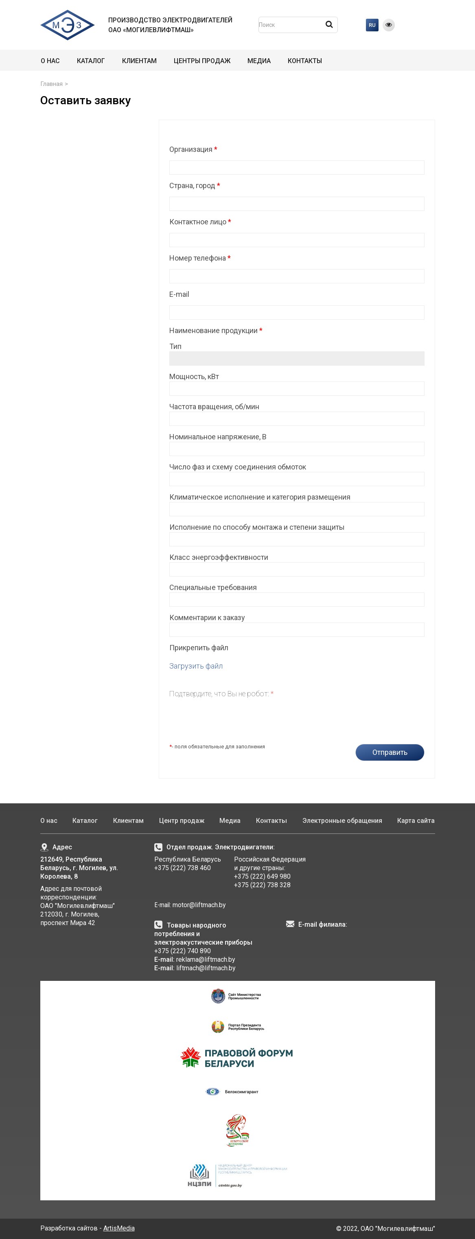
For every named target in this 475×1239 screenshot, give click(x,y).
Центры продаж (202, 61)
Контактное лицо (200, 221)
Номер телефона (200, 258)
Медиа (259, 61)
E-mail (179, 294)
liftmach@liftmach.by (206, 968)
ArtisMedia (119, 1228)
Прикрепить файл (198, 647)
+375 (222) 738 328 (262, 885)
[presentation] (231, 718)
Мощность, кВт (194, 376)
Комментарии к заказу (207, 617)
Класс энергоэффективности (218, 557)
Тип (175, 346)
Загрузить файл (196, 666)
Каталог (91, 61)
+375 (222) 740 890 (182, 951)
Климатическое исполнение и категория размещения (259, 497)
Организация (193, 149)
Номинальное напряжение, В (218, 436)
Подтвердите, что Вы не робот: (221, 693)
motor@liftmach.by (198, 905)
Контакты (305, 61)
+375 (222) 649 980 (262, 876)
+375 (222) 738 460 (182, 868)
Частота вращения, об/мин (214, 406)
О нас (50, 61)
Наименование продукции (216, 330)
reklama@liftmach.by (205, 959)
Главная (51, 84)
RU (372, 25)
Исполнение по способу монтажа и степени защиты (257, 527)
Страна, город (194, 185)
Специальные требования (213, 587)
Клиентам (139, 61)
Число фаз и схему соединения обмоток (237, 467)
